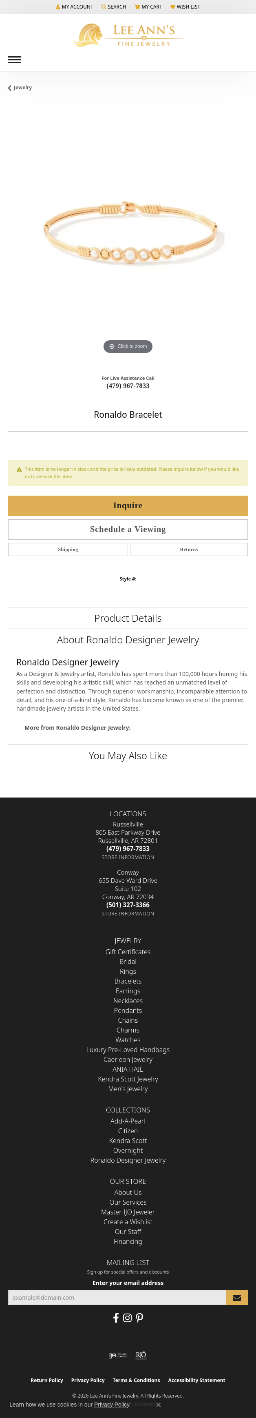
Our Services (127, 1202)
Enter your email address (128, 1283)
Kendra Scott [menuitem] (128, 1140)
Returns (189, 549)
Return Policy (47, 1380)
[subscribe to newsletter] (237, 1297)
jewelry (23, 87)
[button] (74, 7)
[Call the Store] (128, 848)
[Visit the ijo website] (118, 1355)
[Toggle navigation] (14, 59)
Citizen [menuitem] (128, 1130)
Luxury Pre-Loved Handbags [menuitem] (128, 1049)
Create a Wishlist (128, 1221)
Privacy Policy (88, 1380)
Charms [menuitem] (128, 1030)
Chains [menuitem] (128, 1020)
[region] (128, 236)
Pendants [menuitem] (128, 1010)
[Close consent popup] (158, 1404)
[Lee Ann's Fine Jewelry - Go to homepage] (128, 35)
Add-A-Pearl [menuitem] (128, 1121)
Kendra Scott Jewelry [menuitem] (128, 1079)
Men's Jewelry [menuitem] (128, 1088)
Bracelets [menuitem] (128, 981)
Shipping (68, 549)
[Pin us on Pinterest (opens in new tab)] (139, 1318)
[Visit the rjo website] (141, 1355)
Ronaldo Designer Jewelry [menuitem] (128, 1160)
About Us (128, 1192)
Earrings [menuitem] (128, 990)
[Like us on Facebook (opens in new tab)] (116, 1318)
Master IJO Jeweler (128, 1212)
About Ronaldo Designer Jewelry (128, 639)
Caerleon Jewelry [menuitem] (128, 1059)
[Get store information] (128, 857)
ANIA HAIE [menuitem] (128, 1069)
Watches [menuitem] (128, 1039)
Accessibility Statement (196, 1380)
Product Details (127, 618)
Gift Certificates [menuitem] (128, 951)
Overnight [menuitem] (128, 1150)
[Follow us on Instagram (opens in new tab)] (127, 1318)
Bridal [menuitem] (128, 961)
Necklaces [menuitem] (128, 1000)
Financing (128, 1241)
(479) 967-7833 (128, 385)
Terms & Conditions (136, 1380)
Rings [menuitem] (128, 971)
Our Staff (128, 1231)
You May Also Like (128, 755)
